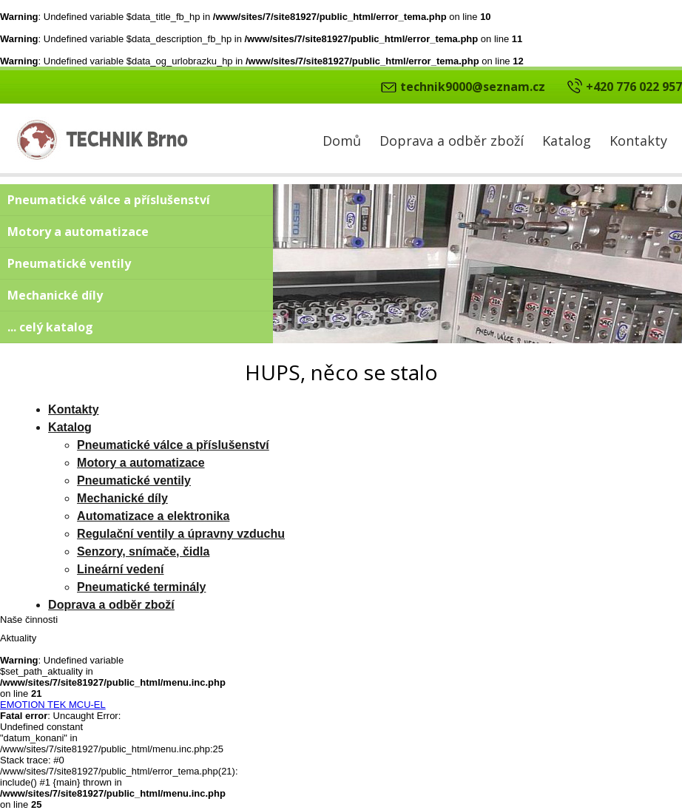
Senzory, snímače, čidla (143, 551)
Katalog (566, 140)
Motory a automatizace (78, 231)
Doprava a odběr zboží (451, 140)
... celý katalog (50, 327)
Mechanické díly (55, 295)
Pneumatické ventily (69, 263)
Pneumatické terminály (141, 587)
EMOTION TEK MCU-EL (53, 704)
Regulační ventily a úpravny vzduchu (181, 533)
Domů (342, 140)
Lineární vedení (120, 569)
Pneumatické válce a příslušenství (108, 200)
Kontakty (638, 140)
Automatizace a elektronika (153, 516)
